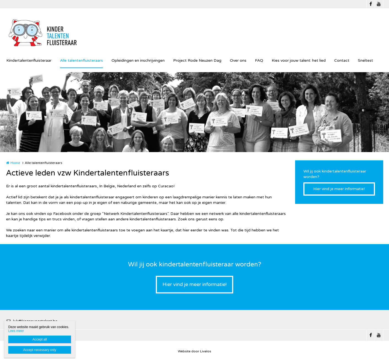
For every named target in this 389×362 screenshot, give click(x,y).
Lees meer (16, 331)
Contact (341, 60)
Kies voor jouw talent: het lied (299, 60)
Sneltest (365, 60)
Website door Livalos (194, 351)
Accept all (39, 339)
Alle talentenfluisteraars (81, 60)
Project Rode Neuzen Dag (197, 60)
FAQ (259, 60)
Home (15, 163)
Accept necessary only (39, 350)
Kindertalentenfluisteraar (28, 60)
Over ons (238, 60)
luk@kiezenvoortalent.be (32, 321)
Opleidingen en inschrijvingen (138, 60)
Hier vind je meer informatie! (339, 189)
